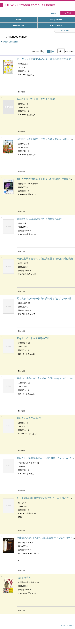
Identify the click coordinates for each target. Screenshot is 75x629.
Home (18, 19)
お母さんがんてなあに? (29, 418)
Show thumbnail (53, 51)
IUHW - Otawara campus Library (29, 5)
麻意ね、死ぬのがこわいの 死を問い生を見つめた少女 (45, 378)
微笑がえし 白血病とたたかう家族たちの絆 (39, 218)
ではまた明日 (24, 577)
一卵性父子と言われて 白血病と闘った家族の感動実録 (45, 258)
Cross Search (56, 25)
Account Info (18, 25)
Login (53, 13)
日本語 (68, 13)
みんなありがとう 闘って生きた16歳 (36, 99)
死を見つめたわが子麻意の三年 (33, 338)
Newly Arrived (56, 19)
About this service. (67, 625)
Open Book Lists (10, 42)
